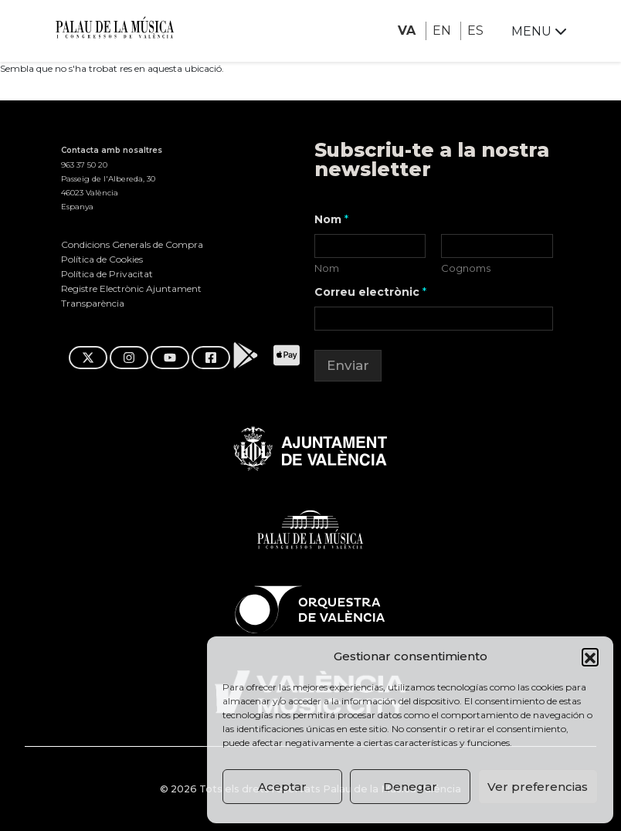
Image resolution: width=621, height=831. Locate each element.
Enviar (348, 365)
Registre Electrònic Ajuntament (131, 288)
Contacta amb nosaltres (111, 150)
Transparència (92, 303)
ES (475, 30)
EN (442, 30)
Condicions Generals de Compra (132, 244)
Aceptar (282, 786)
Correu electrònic (370, 292)
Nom (326, 268)
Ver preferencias (537, 786)
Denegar (410, 786)
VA (407, 30)
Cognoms (466, 268)
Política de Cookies (102, 259)
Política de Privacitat (107, 274)
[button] (590, 656)
